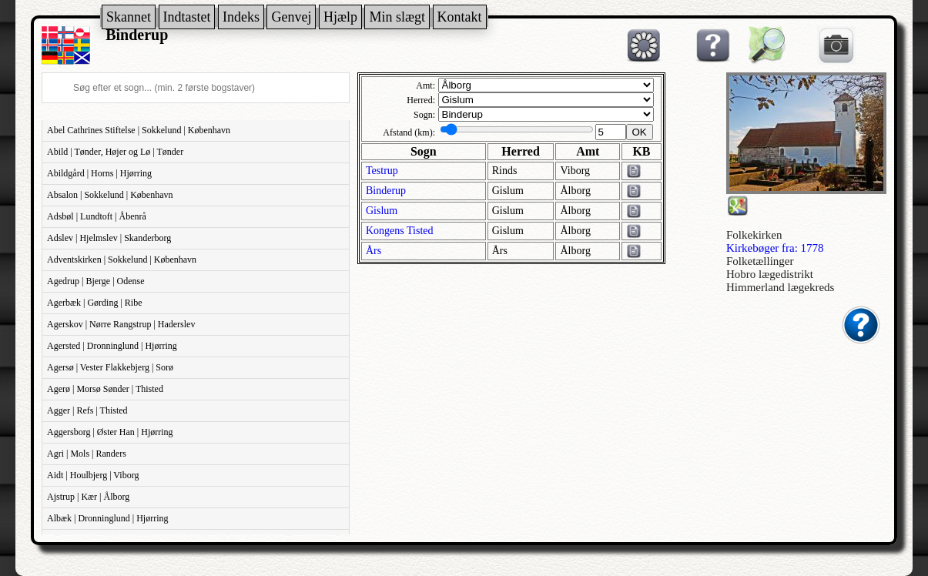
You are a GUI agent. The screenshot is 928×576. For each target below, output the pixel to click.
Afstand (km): (409, 132)
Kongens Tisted (400, 230)
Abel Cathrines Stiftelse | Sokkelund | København (138, 130)
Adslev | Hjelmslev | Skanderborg (109, 238)
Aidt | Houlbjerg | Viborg (93, 475)
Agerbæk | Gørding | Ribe (94, 302)
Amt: (425, 85)
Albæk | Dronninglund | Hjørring (107, 518)
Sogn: (424, 114)
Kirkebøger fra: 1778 (775, 248)
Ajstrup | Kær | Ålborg (88, 496)
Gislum (381, 210)
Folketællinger (760, 261)
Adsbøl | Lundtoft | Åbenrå (96, 216)
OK (639, 132)
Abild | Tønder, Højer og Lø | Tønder (115, 151)
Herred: (421, 100)
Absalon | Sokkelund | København (110, 194)
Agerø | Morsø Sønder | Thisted (105, 388)
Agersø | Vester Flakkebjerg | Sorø (110, 367)
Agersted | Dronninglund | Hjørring (112, 345)
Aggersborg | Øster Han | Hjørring (110, 432)
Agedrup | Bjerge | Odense (96, 281)
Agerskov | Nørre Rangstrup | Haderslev (121, 324)
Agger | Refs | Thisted (87, 410)
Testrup (382, 170)
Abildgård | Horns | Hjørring (99, 173)
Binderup (386, 190)
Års (373, 250)
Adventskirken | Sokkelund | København (121, 259)
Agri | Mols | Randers (86, 453)
